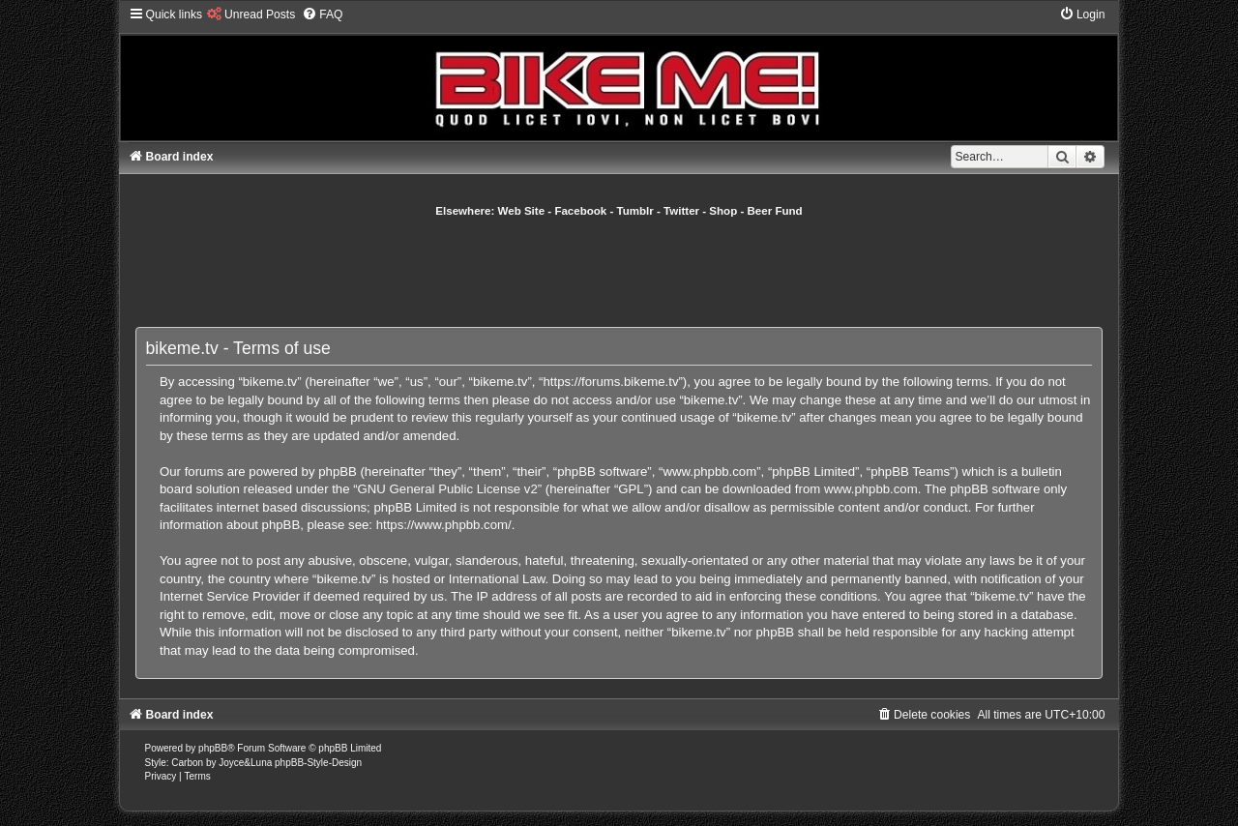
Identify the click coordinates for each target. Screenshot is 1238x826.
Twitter (681, 211)
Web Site (521, 211)
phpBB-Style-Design (318, 762)
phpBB (212, 748)
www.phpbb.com (871, 489)
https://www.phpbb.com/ (444, 524)
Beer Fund (775, 211)
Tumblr (635, 211)
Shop (723, 211)
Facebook (580, 211)
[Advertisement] (619, 271)
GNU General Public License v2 (448, 489)
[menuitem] (251, 14)
